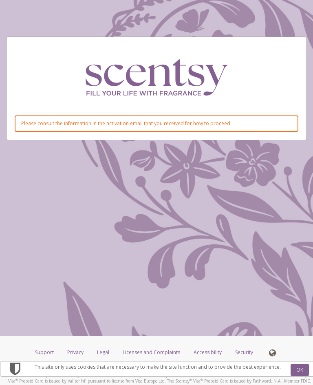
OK (299, 369)
